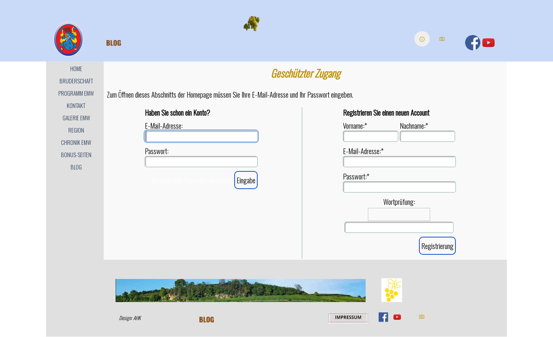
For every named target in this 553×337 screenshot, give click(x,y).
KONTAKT (76, 105)
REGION (76, 130)
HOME (76, 69)
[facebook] (472, 42)
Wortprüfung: (399, 201)
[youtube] (488, 42)
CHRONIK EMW (76, 142)
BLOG (76, 167)
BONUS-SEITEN (76, 155)
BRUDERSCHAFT (76, 81)
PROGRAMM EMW (76, 93)
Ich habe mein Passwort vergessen (192, 180)
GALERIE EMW (76, 118)
